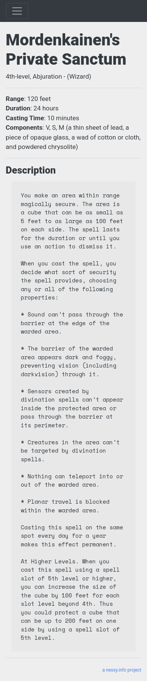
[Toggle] (17, 11)
